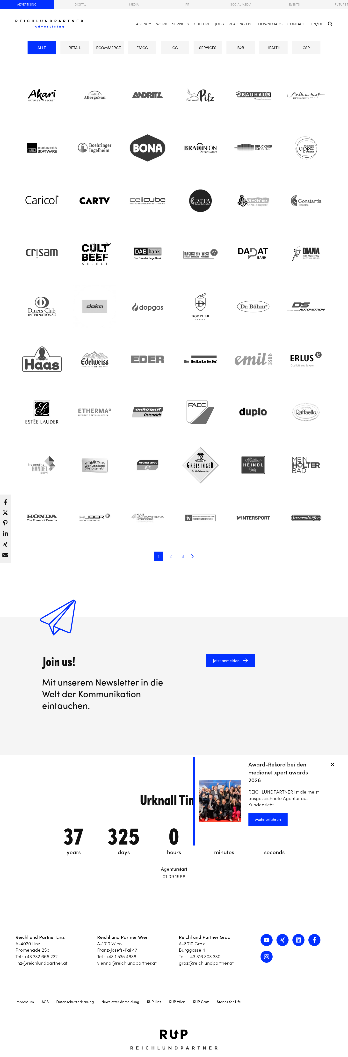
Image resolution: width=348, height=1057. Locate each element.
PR (187, 4)
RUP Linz (154, 1001)
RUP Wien (177, 1001)
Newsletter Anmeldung (120, 1001)
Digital (80, 4)
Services (180, 24)
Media (134, 4)
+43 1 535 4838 (121, 956)
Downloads (270, 24)
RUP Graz (201, 1001)
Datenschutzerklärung (75, 1001)
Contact (296, 24)
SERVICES (207, 47)
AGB (45, 1001)
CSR (306, 45)
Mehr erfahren (268, 819)
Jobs (219, 24)
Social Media (240, 4)
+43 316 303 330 (204, 956)
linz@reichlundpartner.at (41, 963)
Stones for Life (229, 1001)
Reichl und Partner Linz (40, 937)
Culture (202, 24)
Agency (143, 24)
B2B (240, 45)
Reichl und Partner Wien (123, 937)
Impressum (24, 1001)
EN (313, 24)
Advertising (26, 4)
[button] (5, 501)
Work (161, 24)
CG (175, 45)
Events (294, 4)
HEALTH (273, 47)
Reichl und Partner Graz (204, 937)
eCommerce (108, 47)
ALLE (41, 47)
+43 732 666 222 (41, 956)
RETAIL (75, 47)
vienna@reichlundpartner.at (127, 963)
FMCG (142, 45)
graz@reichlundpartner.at (206, 963)
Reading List (241, 24)
